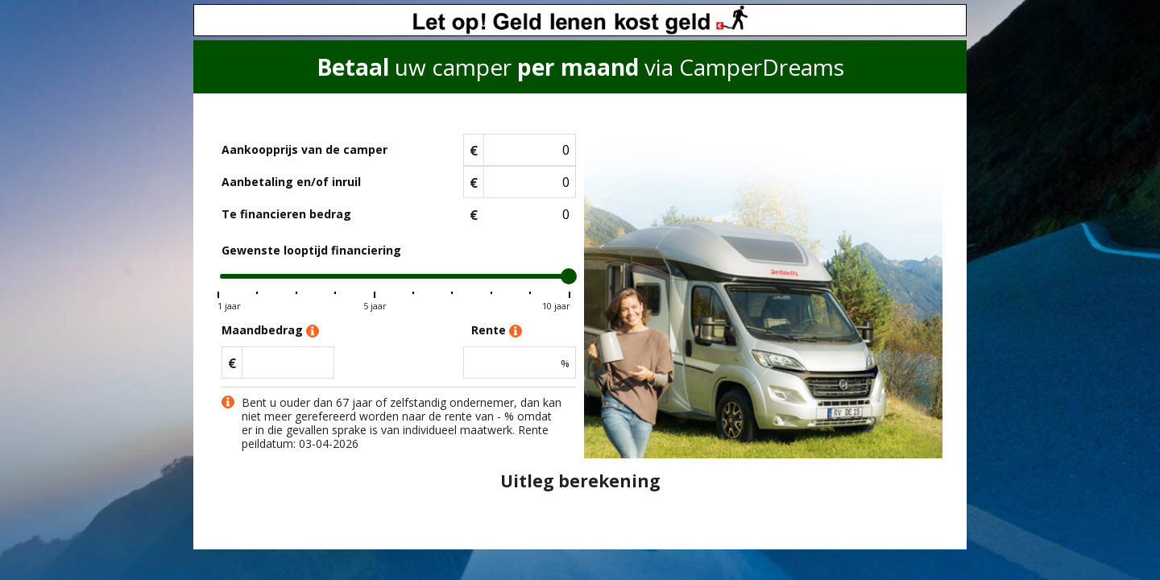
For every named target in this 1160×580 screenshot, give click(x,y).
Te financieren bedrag (286, 214)
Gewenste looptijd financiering (311, 250)
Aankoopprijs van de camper (304, 149)
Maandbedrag (270, 330)
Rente (496, 330)
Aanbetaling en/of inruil (291, 181)
